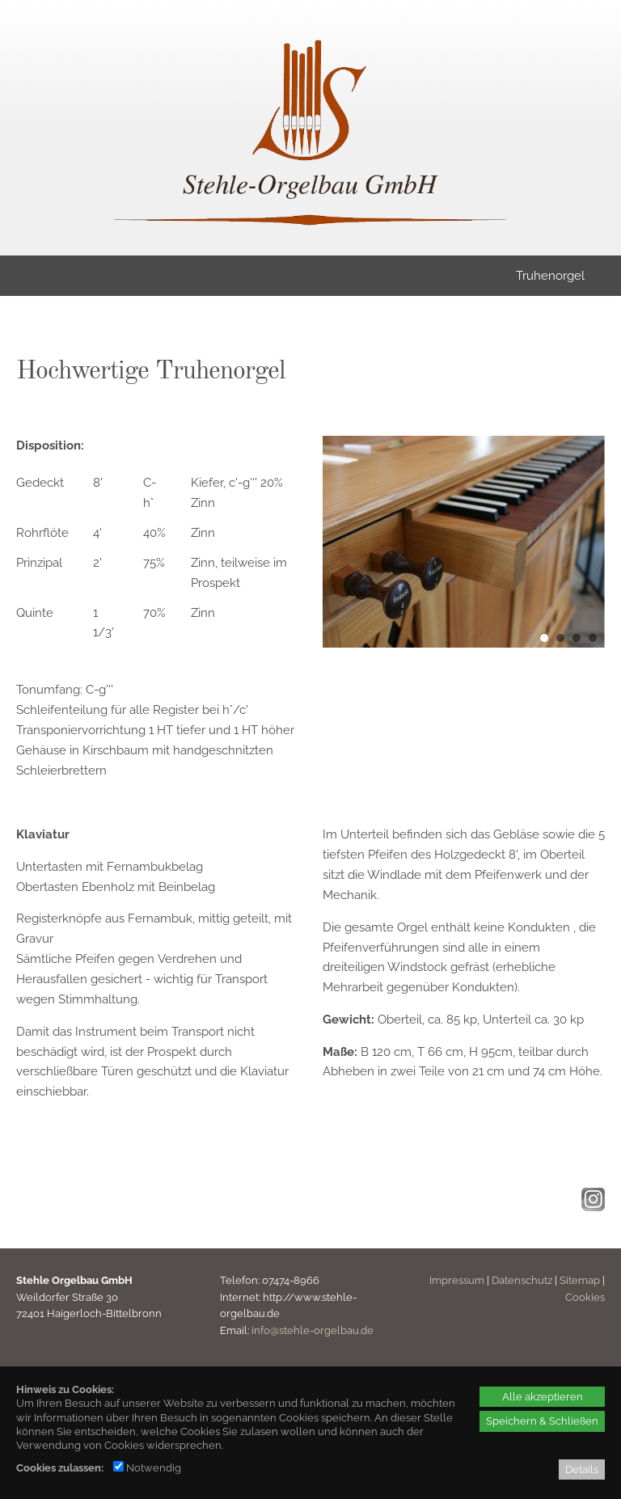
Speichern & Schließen (542, 1420)
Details (581, 1469)
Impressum (456, 1280)
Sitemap (580, 1280)
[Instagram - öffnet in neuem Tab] (591, 1207)
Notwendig (147, 1467)
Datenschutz (522, 1280)
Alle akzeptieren (542, 1396)
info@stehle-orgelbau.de (312, 1330)
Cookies (585, 1297)
